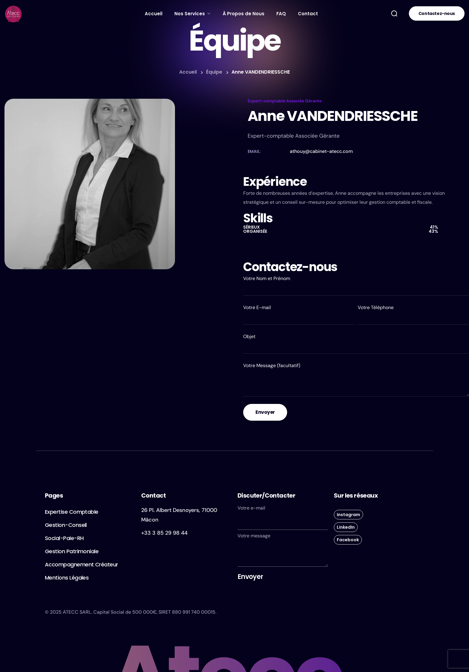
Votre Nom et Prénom (356, 285)
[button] (394, 13)
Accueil (188, 72)
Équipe (214, 72)
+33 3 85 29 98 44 (164, 532)
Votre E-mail (299, 314)
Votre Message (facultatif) (356, 379)
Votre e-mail (282, 517)
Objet (356, 343)
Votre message (282, 550)
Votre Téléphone (413, 314)
